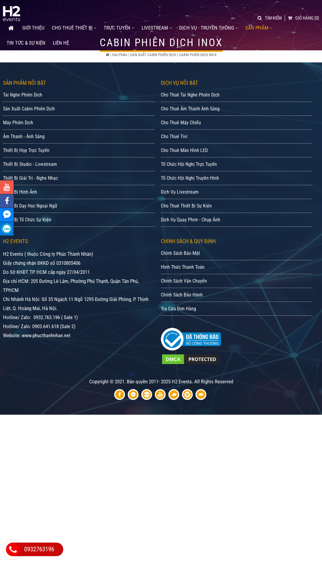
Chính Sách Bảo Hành (182, 315)
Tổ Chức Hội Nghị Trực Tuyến (189, 185)
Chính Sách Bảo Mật (180, 274)
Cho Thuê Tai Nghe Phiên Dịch (190, 116)
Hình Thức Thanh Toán (183, 288)
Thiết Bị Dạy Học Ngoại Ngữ (30, 227)
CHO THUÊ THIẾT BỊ (74, 24)
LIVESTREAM (157, 24)
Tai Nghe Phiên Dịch (22, 116)
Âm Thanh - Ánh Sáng (24, 157)
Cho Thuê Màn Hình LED (184, 171)
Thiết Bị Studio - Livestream (30, 185)
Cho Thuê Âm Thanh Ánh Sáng (190, 129)
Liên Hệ (61, 39)
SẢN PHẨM (258, 24)
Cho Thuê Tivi (174, 157)
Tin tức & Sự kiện (26, 39)
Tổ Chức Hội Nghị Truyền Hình (190, 199)
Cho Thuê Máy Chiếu (181, 143)
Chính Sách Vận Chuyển (184, 302)
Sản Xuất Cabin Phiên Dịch (29, 129)
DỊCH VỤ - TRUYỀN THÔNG (208, 24)
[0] (303, 14)
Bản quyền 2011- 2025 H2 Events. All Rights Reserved (180, 402)
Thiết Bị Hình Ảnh (20, 213)
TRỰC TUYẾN (119, 24)
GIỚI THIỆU (33, 24)
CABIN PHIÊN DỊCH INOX (198, 54)
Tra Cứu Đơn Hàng (178, 329)
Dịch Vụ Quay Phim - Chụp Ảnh (190, 240)
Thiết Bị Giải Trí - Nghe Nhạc (30, 199)
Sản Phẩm (119, 54)
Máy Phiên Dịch (18, 143)
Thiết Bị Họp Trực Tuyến (26, 171)
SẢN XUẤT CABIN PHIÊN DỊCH (153, 54)
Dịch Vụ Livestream (180, 213)
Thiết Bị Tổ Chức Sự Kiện (27, 240)
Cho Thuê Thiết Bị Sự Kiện (186, 227)
